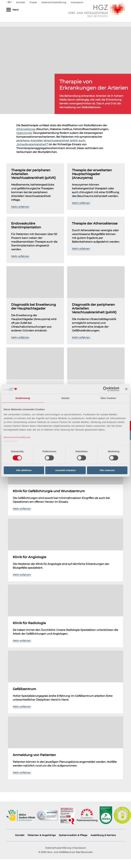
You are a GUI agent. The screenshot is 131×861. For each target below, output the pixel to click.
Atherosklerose (25, 129)
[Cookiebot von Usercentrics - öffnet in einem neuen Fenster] (105, 389)
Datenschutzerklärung (17, 437)
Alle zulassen (107, 470)
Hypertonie (23, 133)
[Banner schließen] (126, 389)
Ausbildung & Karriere (103, 835)
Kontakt (20, 2)
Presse (33, 2)
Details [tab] (66, 398)
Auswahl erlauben (65, 470)
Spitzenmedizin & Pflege (73, 835)
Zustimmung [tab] (22, 398)
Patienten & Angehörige (42, 835)
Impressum (10, 441)
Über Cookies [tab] (108, 398)
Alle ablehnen (24, 470)
